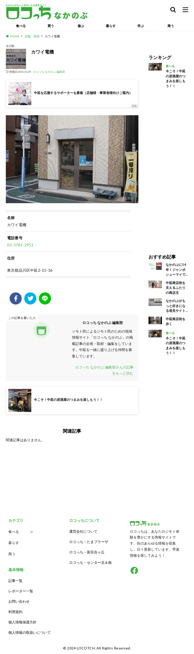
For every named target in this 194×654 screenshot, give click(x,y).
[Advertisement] (168, 167)
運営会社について (83, 531)
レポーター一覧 (20, 591)
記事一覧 (15, 580)
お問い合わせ (19, 601)
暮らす (111, 26)
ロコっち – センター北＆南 (90, 562)
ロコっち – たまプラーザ (88, 542)
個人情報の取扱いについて (29, 632)
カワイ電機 (52, 36)
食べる (21, 26)
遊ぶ (81, 26)
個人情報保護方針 (22, 622)
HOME (14, 36)
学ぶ (140, 26)
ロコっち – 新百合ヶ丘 (87, 552)
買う (50, 26)
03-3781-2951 (20, 245)
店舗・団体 (32, 36)
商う (170, 26)
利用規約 (15, 612)
